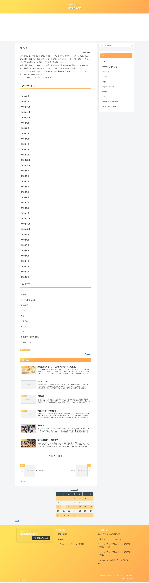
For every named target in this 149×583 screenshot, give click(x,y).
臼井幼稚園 (62, 535)
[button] (132, 45)
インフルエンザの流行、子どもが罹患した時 (114, 563)
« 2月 (17, 522)
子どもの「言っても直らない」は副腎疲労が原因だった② (114, 547)
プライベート (25, 349)
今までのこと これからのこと (110, 540)
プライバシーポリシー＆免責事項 (71, 545)
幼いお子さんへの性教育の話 (109, 535)
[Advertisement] (74, 27)
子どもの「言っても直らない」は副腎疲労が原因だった (114, 555)
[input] (116, 45)
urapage (61, 540)
